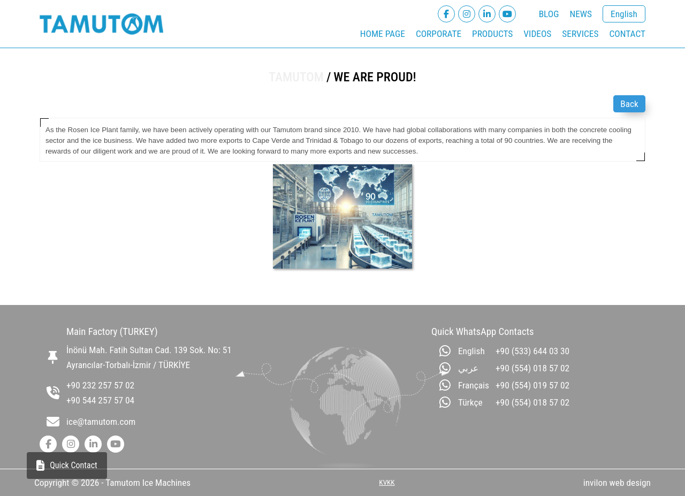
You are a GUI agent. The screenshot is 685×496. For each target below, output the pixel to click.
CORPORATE (438, 33)
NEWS (580, 14)
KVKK (386, 482)
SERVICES (580, 33)
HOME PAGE (382, 33)
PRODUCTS (492, 33)
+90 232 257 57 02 (100, 385)
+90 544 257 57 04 (100, 400)
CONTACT (627, 33)
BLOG (549, 14)
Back (629, 103)
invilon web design (617, 482)
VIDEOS (537, 33)
